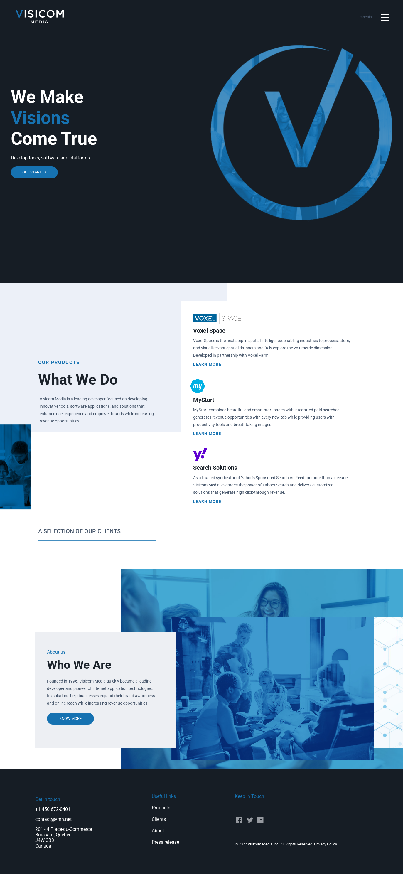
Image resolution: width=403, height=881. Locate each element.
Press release (165, 842)
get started (34, 172)
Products (161, 808)
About (158, 830)
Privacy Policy (325, 844)
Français (365, 17)
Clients (159, 819)
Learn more (207, 364)
